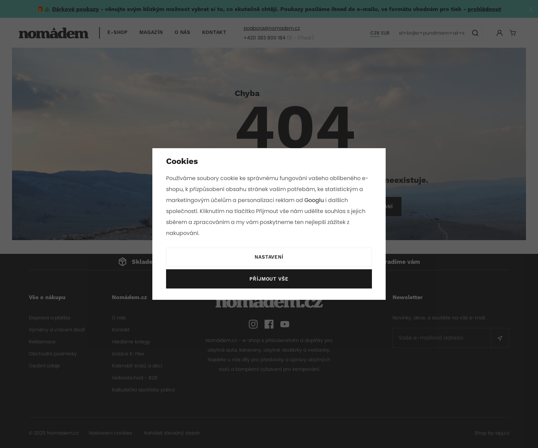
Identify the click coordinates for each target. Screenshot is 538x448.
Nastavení (269, 257)
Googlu (315, 200)
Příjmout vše (269, 279)
